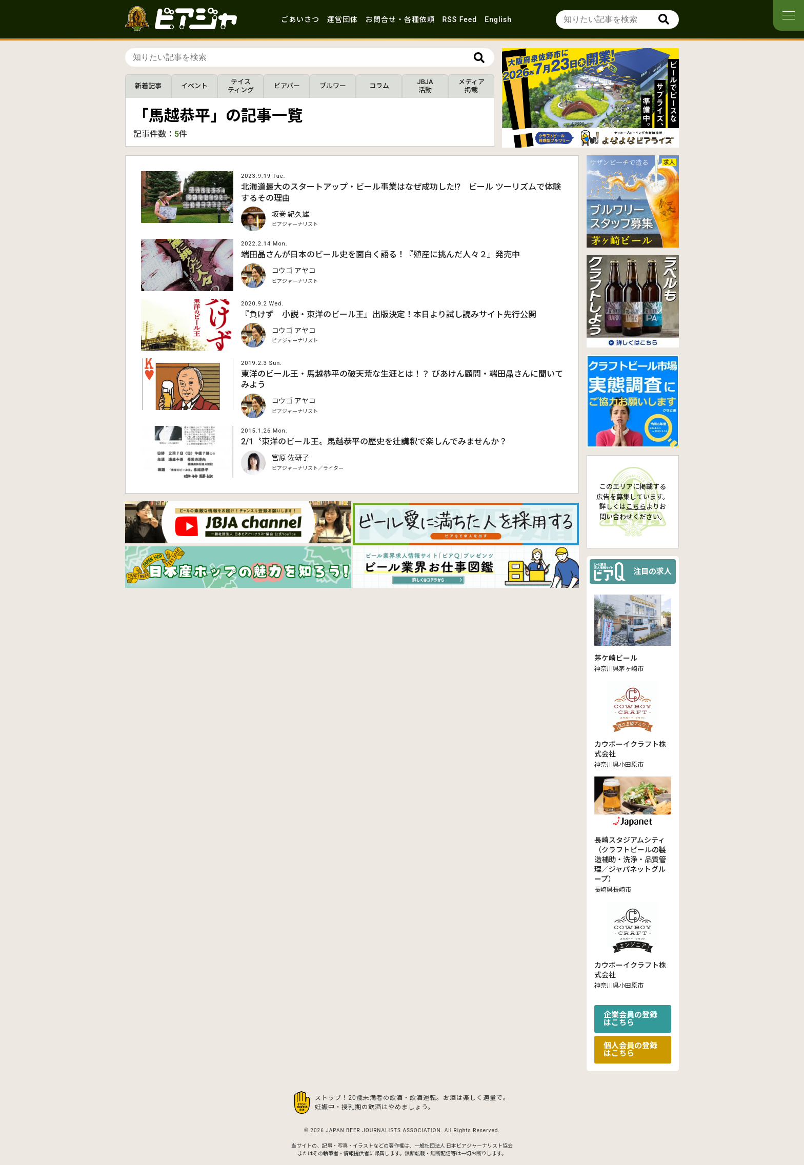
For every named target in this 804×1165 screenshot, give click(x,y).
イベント (194, 86)
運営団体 (342, 19)
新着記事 (148, 86)
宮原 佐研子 (290, 458)
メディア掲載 (471, 86)
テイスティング (241, 86)
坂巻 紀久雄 (290, 214)
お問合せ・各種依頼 (400, 19)
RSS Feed (460, 19)
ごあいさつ (300, 19)
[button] (587, 139)
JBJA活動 (425, 86)
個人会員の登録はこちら (630, 1049)
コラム (379, 86)
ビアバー (287, 86)
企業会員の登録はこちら (630, 1018)
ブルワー (332, 86)
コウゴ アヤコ (294, 271)
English (498, 19)
